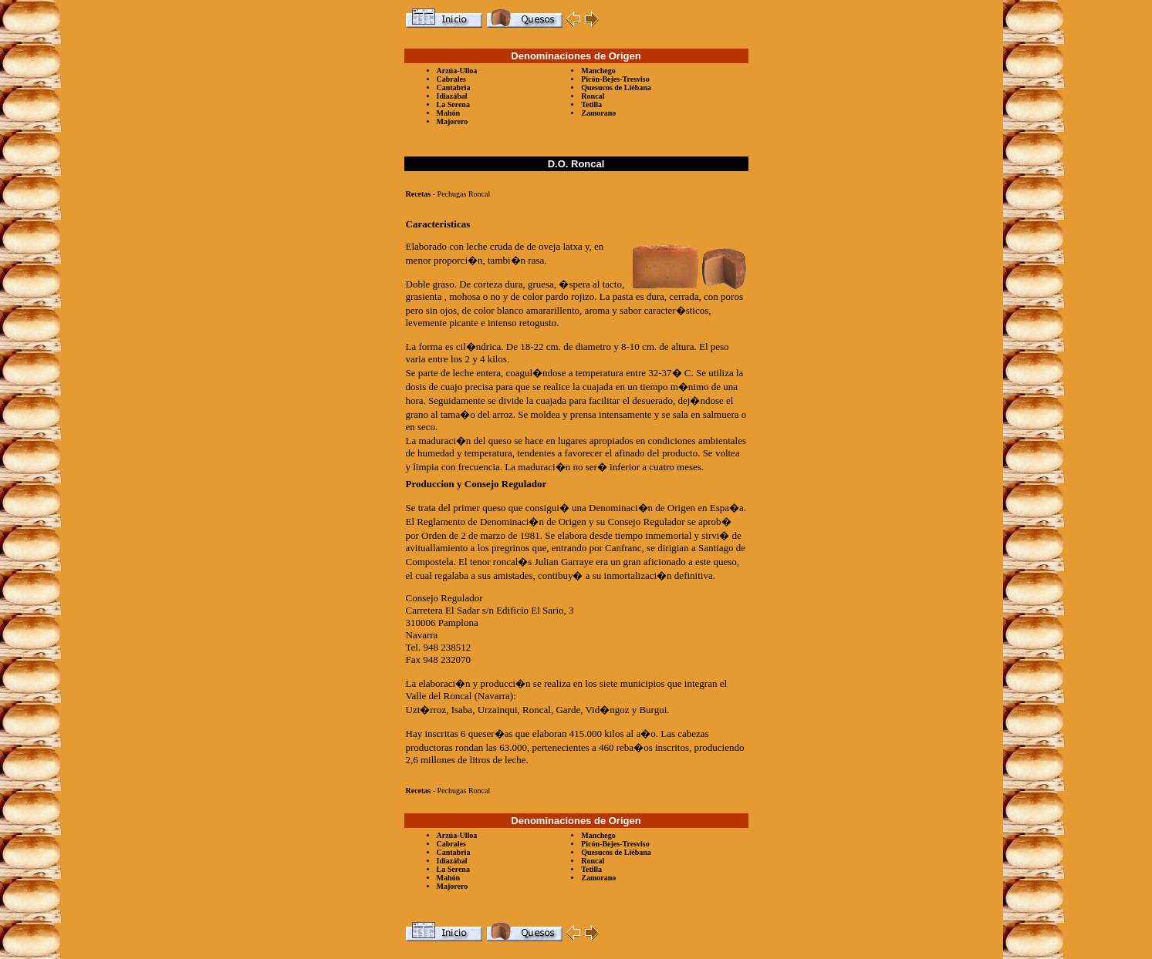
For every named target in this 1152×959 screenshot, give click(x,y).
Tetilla (591, 104)
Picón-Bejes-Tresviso (615, 79)
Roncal (592, 96)
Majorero (452, 121)
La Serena (453, 104)
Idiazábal (452, 96)
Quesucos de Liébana (616, 87)
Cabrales (451, 79)
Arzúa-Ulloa (457, 70)
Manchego (598, 70)
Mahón (449, 113)
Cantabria (454, 87)
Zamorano (598, 113)
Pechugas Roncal (464, 194)
